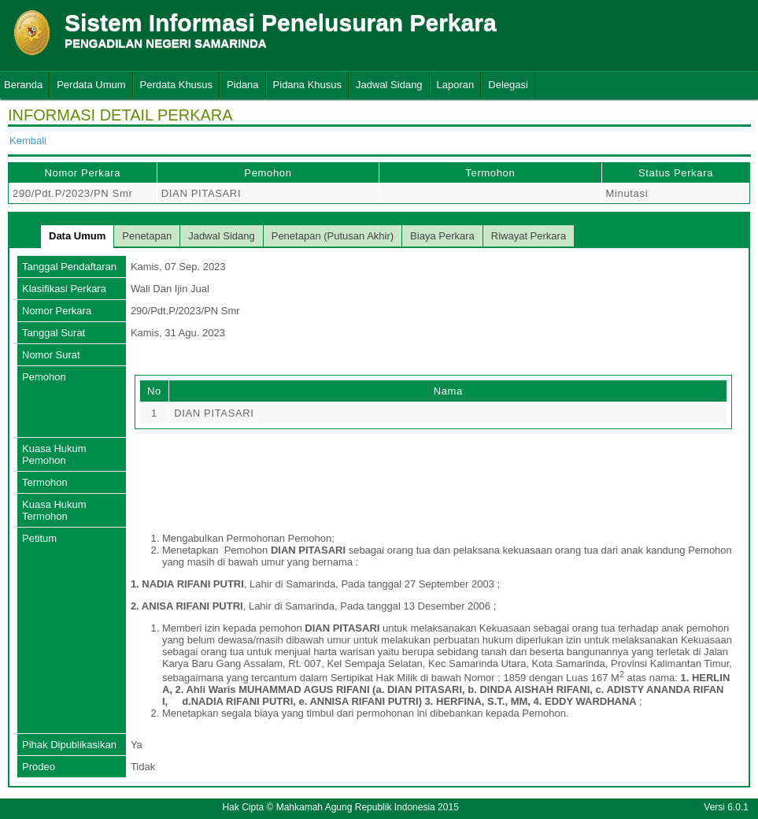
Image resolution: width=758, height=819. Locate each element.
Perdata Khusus (176, 85)
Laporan (456, 85)
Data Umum (77, 236)
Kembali (27, 140)
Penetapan (147, 236)
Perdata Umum (91, 85)
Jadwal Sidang (389, 85)
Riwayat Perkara (528, 236)
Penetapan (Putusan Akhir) (333, 236)
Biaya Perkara (442, 236)
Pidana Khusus (307, 85)
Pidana (242, 85)
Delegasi (508, 85)
